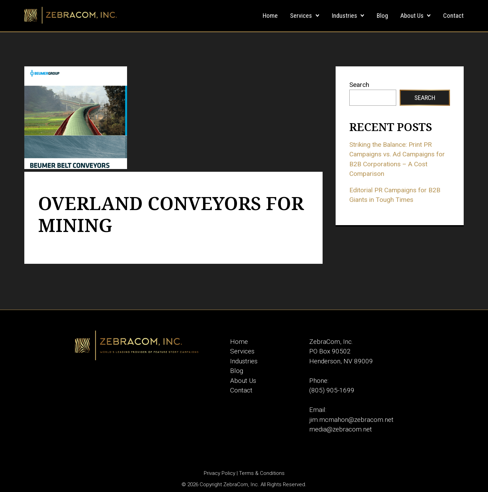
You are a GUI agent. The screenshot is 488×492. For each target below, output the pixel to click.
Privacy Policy (219, 473)
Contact (453, 16)
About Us (412, 16)
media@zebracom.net (340, 429)
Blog (382, 16)
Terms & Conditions (262, 473)
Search (359, 85)
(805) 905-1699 (331, 390)
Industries (344, 16)
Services (301, 16)
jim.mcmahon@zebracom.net (351, 420)
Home (270, 16)
